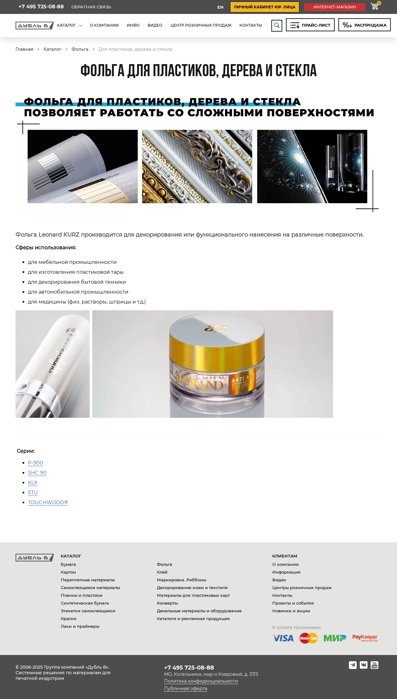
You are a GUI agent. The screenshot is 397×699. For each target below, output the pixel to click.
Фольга (80, 49)
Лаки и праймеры (80, 626)
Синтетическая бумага (85, 603)
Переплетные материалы (88, 579)
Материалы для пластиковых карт (193, 595)
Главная (24, 49)
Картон (68, 572)
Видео (279, 579)
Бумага (68, 564)
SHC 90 (37, 473)
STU (33, 493)
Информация (286, 572)
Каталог (52, 49)
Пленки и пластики (81, 595)
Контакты (282, 595)
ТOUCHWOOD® (48, 502)
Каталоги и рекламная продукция (193, 618)
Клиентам (284, 555)
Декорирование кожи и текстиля (192, 587)
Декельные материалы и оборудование (199, 610)
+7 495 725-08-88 (41, 7)
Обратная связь (91, 7)
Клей (162, 572)
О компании (285, 564)
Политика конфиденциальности (201, 681)
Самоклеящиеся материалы (90, 587)
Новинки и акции (291, 610)
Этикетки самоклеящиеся (88, 610)
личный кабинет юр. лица (265, 7)
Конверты (167, 603)
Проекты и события (293, 603)
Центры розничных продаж (302, 587)
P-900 (35, 463)
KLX (33, 483)
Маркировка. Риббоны (181, 579)
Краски (68, 618)
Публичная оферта (185, 688)
